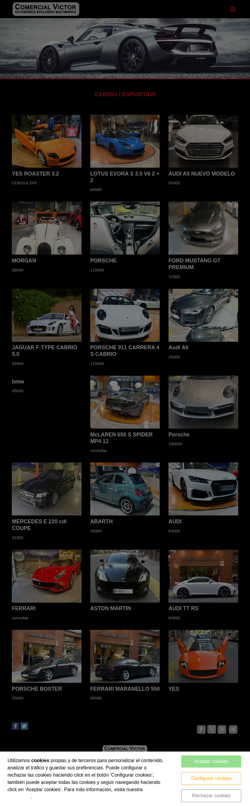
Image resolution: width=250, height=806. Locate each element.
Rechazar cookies (211, 795)
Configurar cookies (211, 778)
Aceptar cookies (211, 761)
